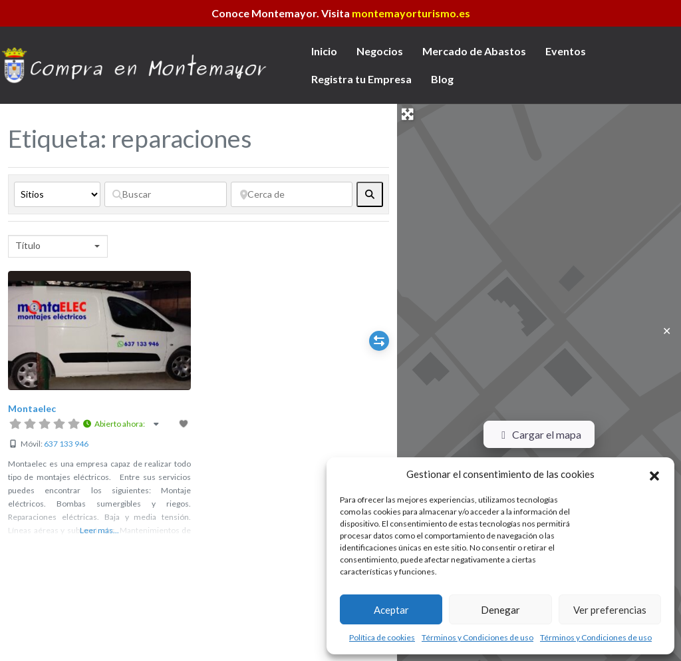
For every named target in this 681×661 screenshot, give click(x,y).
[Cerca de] (292, 194)
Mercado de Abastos (474, 51)
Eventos (565, 51)
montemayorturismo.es (411, 13)
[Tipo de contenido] (57, 194)
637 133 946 (66, 444)
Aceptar (391, 610)
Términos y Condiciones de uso (477, 637)
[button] (654, 474)
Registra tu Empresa (361, 79)
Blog (442, 79)
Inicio (324, 51)
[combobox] (58, 246)
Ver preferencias (609, 610)
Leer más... (99, 530)
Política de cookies (382, 637)
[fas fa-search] (369, 194)
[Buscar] (165, 194)
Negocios (379, 51)
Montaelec (32, 408)
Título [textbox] (28, 245)
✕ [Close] (666, 330)
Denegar (500, 610)
